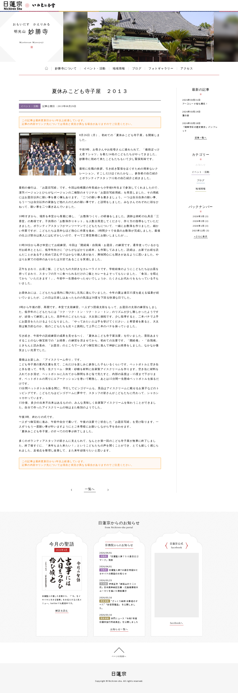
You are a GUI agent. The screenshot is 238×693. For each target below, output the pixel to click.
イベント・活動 (95, 68)
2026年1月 (198, 226)
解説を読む (61, 611)
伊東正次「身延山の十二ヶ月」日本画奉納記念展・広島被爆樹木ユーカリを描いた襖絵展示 (118, 587)
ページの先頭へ (119, 656)
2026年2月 (198, 221)
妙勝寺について (66, 68)
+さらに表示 (200, 236)
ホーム (46, 68)
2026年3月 (198, 216)
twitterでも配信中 (59, 603)
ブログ (137, 68)
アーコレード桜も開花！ (195, 103)
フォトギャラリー (160, 68)
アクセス (186, 68)
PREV (71, 490)
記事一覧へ (201, 138)
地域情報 (119, 68)
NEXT (108, 490)
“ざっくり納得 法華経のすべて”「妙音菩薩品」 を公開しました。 (118, 605)
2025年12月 (198, 230)
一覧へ (90, 489)
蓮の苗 (185, 115)
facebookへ (176, 623)
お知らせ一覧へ (119, 629)
